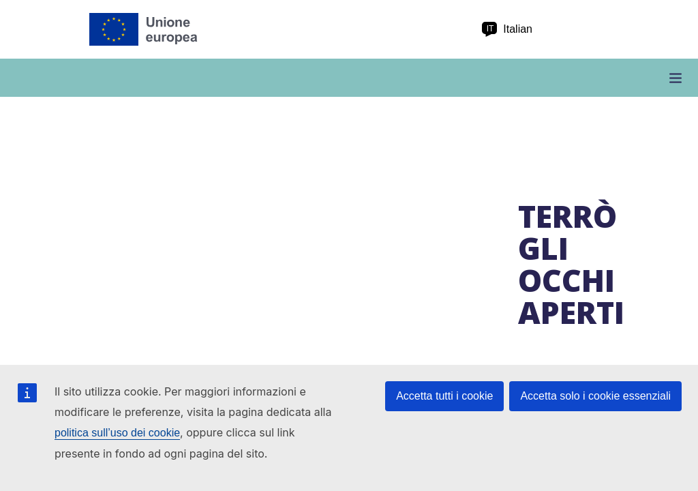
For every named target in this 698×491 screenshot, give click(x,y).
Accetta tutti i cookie (444, 396)
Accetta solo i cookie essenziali (595, 396)
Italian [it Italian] (506, 29)
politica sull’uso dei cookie (117, 432)
